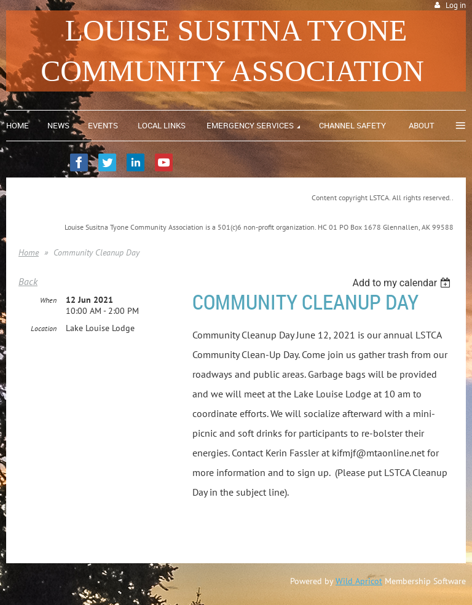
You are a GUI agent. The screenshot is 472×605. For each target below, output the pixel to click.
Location (44, 328)
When (48, 300)
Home (28, 252)
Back (27, 281)
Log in (456, 5)
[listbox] (403, 283)
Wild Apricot (359, 581)
